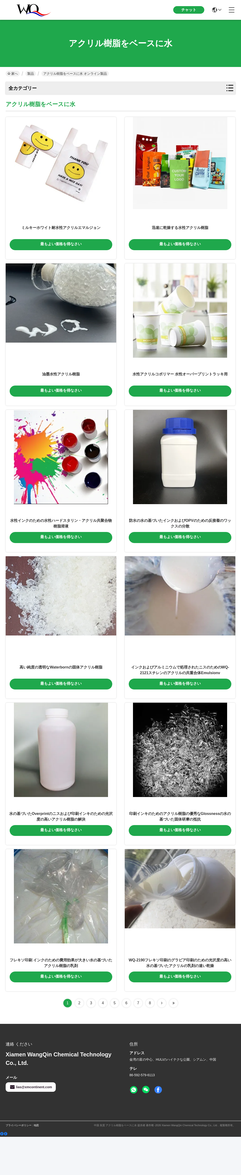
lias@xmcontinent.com (30, 1125)
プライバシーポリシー (19, 1163)
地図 (36, 1163)
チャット (188, 10)
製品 (30, 73)
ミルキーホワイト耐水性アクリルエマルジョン (60, 233)
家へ (13, 73)
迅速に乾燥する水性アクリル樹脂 (180, 233)
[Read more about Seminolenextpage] (161, 1041)
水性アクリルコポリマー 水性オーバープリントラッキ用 (180, 386)
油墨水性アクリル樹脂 (61, 386)
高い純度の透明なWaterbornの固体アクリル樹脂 (61, 692)
